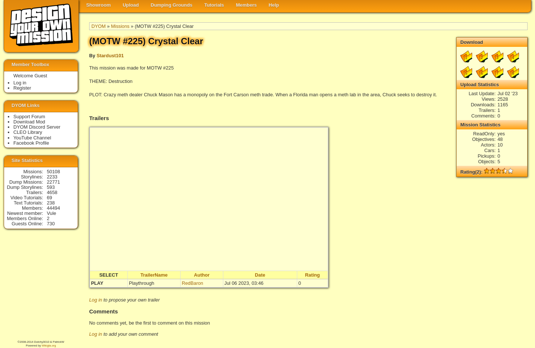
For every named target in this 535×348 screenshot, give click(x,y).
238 (51, 203)
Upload (131, 5)
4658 (52, 192)
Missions (120, 26)
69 (49, 197)
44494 (53, 208)
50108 (53, 171)
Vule (51, 213)
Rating (312, 275)
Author (202, 275)
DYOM (98, 26)
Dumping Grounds (171, 5)
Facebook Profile (31, 143)
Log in (95, 300)
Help (274, 5)
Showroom (98, 5)
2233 (52, 177)
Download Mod (29, 122)
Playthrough (141, 283)
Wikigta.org (49, 345)
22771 (53, 182)
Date (260, 275)
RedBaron (192, 283)
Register (22, 88)
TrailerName (154, 275)
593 (51, 187)
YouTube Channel (32, 138)
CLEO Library (27, 132)
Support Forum (29, 116)
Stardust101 (110, 55)
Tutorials (214, 5)
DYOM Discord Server (37, 127)
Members (246, 5)
